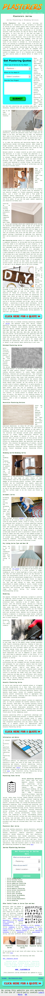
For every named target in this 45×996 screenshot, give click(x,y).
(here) (18, 767)
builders (37, 925)
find (7, 829)
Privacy (40, 978)
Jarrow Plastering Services (14, 847)
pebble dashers (29, 927)
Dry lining (16, 568)
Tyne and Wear (15, 818)
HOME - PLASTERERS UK (22, 969)
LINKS (26, 13)
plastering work (37, 816)
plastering (37, 73)
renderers (12, 927)
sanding (37, 195)
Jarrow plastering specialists (32, 778)
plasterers (14, 236)
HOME (22, 13)
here (8, 771)
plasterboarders (8, 925)
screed (21, 518)
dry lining (25, 928)
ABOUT (30, 13)
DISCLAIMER (40, 13)
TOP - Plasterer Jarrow (10, 958)
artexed (5, 207)
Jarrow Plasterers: (9, 23)
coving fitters (8, 928)
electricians (36, 932)
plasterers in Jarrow (26, 149)
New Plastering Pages (15, 978)
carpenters (20, 932)
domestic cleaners (21, 930)
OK (26, 995)
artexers (24, 925)
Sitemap (4, 978)
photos (5, 114)
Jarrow (7, 323)
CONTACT (34, 13)
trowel (37, 179)
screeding (6, 923)
